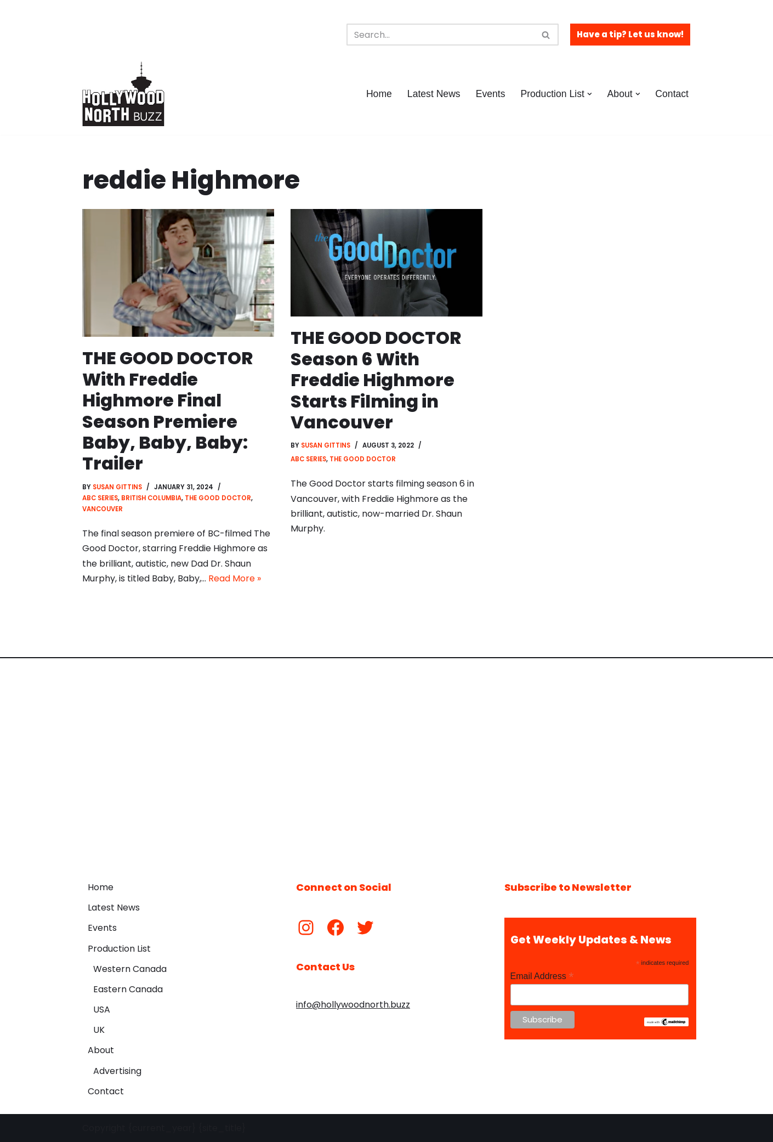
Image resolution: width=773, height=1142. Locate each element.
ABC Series (100, 498)
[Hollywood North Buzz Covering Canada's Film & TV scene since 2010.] (123, 93)
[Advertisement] (386, 761)
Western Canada (130, 969)
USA (101, 1009)
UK (99, 1030)
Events (490, 93)
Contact (672, 93)
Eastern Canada (128, 989)
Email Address (542, 976)
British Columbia (151, 498)
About (101, 1050)
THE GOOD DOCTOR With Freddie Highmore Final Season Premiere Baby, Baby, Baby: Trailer (167, 411)
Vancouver (102, 509)
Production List (119, 948)
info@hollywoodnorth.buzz (353, 1004)
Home (379, 93)
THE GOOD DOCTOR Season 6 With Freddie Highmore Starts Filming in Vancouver (376, 379)
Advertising (117, 1071)
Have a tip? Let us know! (630, 34)
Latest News (434, 93)
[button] (589, 94)
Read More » (234, 578)
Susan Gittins (117, 487)
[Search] (440, 35)
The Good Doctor (218, 498)
